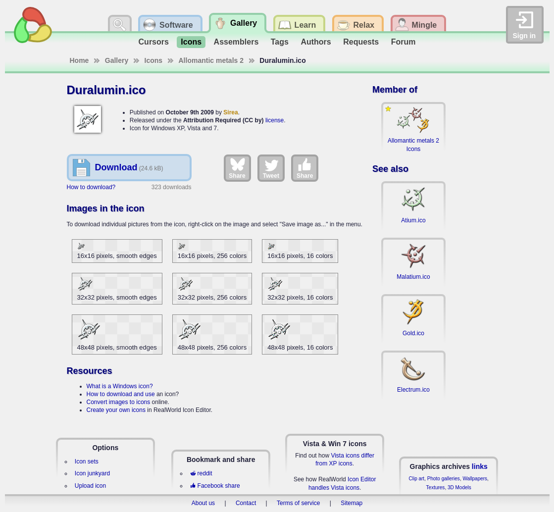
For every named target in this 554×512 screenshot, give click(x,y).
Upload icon (90, 485)
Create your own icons (116, 410)
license (274, 120)
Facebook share (215, 485)
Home (79, 60)
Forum (403, 42)
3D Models (459, 487)
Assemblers (236, 42)
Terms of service (298, 503)
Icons (191, 42)
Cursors (154, 42)
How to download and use (121, 394)
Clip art (416, 478)
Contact (246, 503)
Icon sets (87, 461)
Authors (316, 42)
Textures (435, 487)
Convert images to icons (119, 402)
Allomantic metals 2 (211, 60)
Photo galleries (443, 478)
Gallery (116, 60)
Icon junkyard (92, 473)
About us (203, 503)
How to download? (91, 187)
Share (237, 167)
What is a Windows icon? (120, 386)
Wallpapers (474, 478)
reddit (201, 473)
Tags (280, 42)
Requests (361, 42)
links (480, 466)
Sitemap (351, 503)
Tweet (271, 167)
